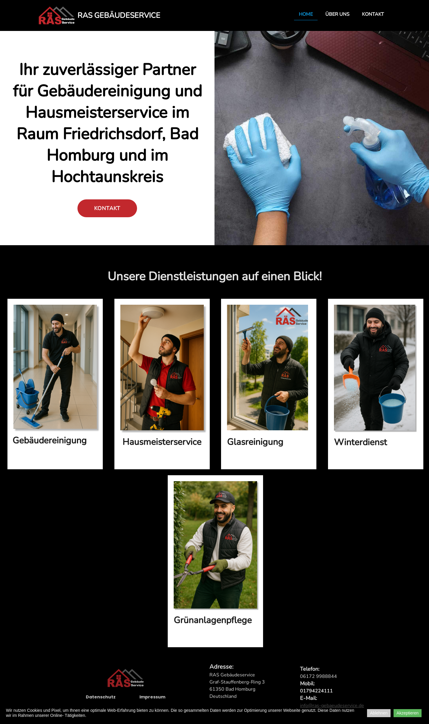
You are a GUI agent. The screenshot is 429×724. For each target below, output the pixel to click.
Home (306, 14)
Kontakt (373, 14)
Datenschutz (101, 700)
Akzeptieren (408, 713)
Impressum (152, 700)
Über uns (337, 14)
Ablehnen (379, 713)
